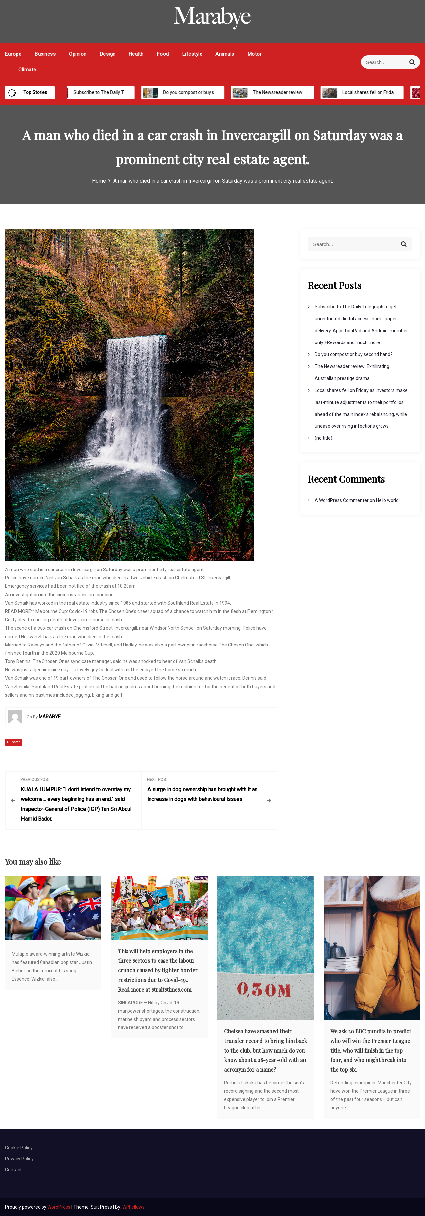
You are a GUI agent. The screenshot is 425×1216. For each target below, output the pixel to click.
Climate (27, 70)
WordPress (59, 1206)
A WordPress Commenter (342, 500)
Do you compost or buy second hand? (199, 92)
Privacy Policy (19, 1158)
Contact (13, 1169)
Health (136, 54)
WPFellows (133, 1206)
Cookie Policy (19, 1147)
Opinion (78, 54)
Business (45, 54)
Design (108, 54)
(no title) (323, 438)
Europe (13, 54)
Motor (255, 54)
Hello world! (388, 500)
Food (163, 54)
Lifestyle (192, 54)
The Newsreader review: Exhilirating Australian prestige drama (314, 92)
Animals (224, 54)
